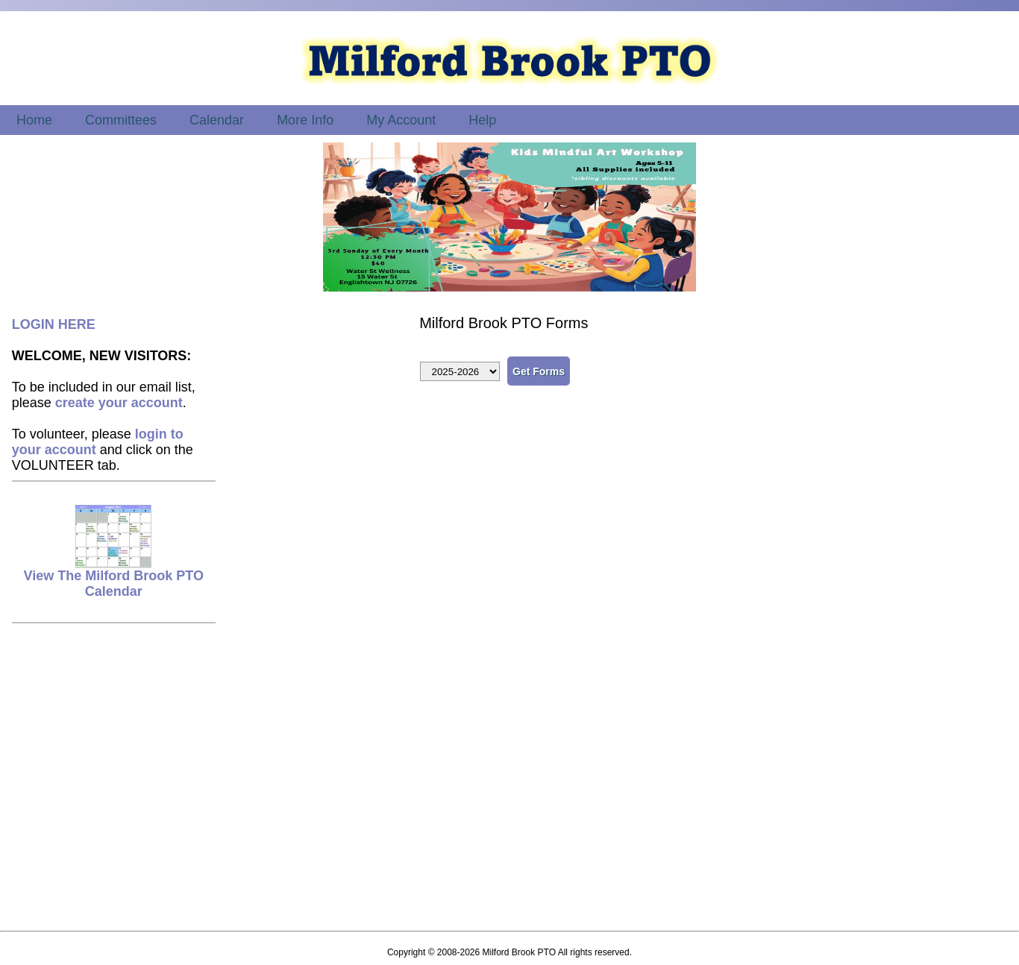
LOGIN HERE (53, 324)
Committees (121, 120)
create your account (119, 402)
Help (482, 120)
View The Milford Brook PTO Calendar (114, 577)
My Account (401, 120)
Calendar (216, 120)
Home (34, 120)
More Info (305, 120)
